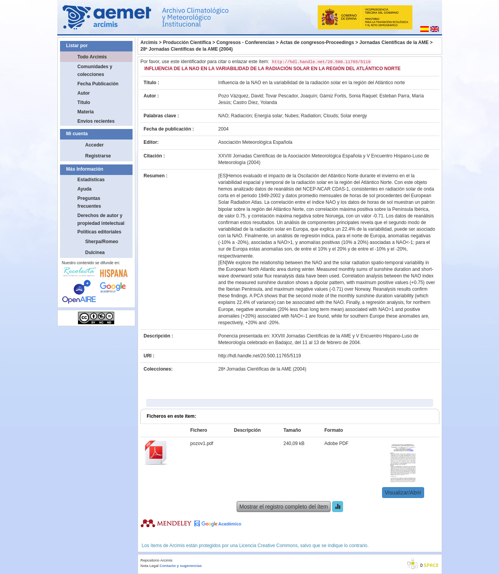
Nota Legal (149, 565)
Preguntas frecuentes (89, 202)
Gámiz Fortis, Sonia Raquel (348, 96)
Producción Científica (187, 42)
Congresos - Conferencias (245, 42)
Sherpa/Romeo (102, 241)
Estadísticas (91, 179)
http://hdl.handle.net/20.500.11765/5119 (259, 356)
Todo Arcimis (92, 57)
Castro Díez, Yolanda (255, 102)
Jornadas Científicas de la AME (394, 42)
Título (84, 102)
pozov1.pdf (201, 443)
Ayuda (85, 189)
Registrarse (98, 156)
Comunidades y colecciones (95, 70)
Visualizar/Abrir (403, 492)
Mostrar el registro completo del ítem (283, 506)
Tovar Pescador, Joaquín (291, 96)
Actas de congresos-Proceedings (317, 42)
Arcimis (148, 42)
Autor (84, 93)
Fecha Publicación (98, 84)
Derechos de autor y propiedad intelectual (101, 219)
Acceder (94, 145)
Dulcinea (95, 252)
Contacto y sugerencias (180, 565)
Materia (86, 112)
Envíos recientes (96, 121)
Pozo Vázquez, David (240, 96)
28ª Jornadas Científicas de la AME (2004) (186, 49)
